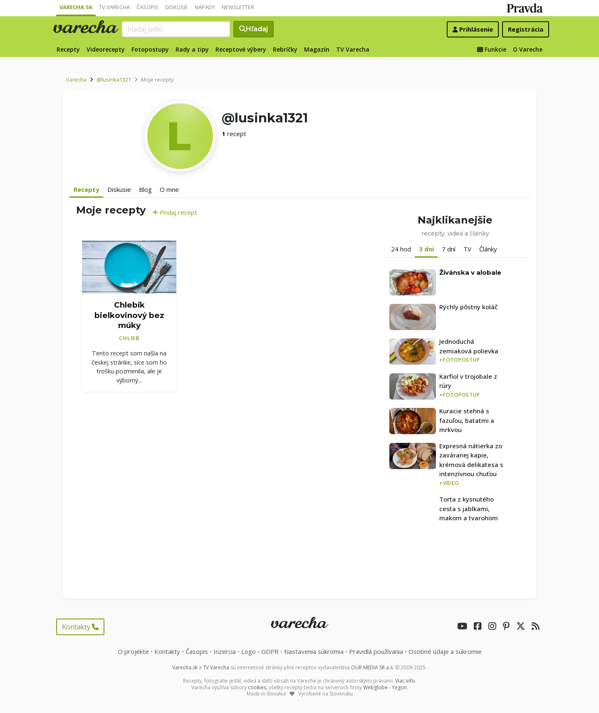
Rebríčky (285, 49)
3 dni (426, 249)
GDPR (270, 651)
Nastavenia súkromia (314, 651)
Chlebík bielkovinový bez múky (129, 315)
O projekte (133, 651)
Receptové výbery (240, 49)
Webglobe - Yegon (385, 687)
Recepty (68, 49)
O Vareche (527, 49)
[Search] (176, 29)
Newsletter (238, 7)
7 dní (448, 249)
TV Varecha (114, 7)
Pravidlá (376, 651)
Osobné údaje (445, 651)
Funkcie (491, 49)
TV (467, 249)
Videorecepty (106, 49)
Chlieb (129, 338)
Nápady (205, 7)
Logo (248, 651)
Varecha (76, 79)
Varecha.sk (75, 7)
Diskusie (176, 7)
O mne (169, 189)
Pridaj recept (174, 212)
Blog (145, 189)
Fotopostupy (150, 49)
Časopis (147, 7)
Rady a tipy (192, 49)
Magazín (316, 49)
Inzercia (224, 651)
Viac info (405, 680)
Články (488, 249)
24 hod (401, 249)
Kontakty (80, 626)
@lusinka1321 (114, 79)
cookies (257, 687)
